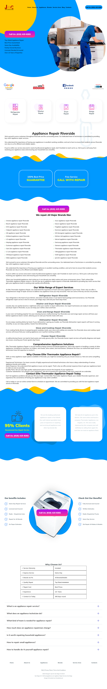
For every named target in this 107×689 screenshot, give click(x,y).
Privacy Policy (48, 670)
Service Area (57, 7)
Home (29, 7)
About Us (35, 7)
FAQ (42, 670)
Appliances (42, 7)
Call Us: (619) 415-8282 (94, 7)
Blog (63, 7)
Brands (49, 7)
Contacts (68, 7)
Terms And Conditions (60, 670)
